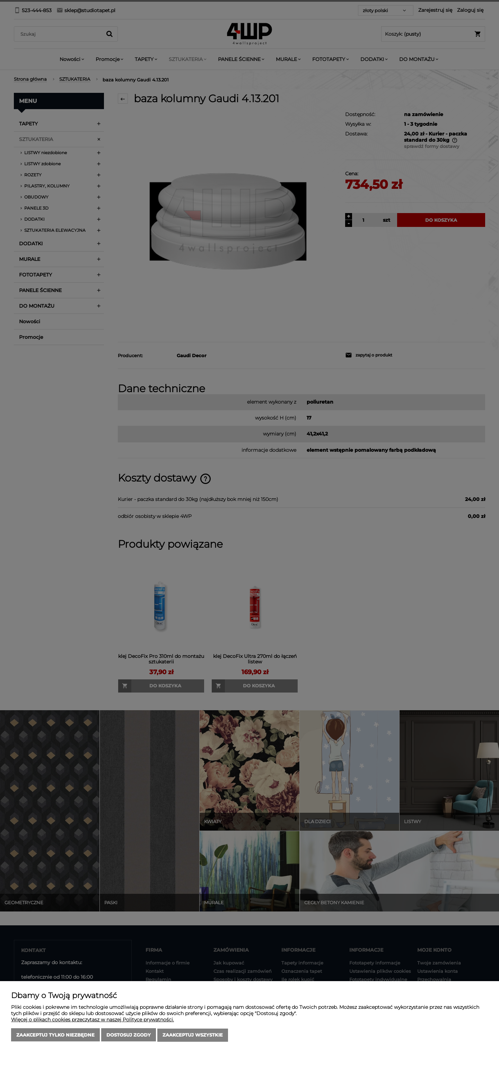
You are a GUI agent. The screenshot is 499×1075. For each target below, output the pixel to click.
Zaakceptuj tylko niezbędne (55, 1035)
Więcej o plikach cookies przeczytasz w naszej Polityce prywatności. (92, 1020)
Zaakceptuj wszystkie (193, 1035)
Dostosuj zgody (128, 1035)
